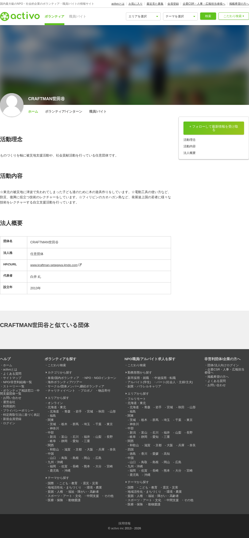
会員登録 (173, 3)
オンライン (55, 403)
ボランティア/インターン (63, 111)
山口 (53, 458)
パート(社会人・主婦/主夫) (174, 382)
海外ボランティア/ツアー (65, 382)
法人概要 (189, 152)
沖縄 (67, 470)
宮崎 (110, 466)
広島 (98, 458)
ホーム (33, 111)
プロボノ (87, 390)
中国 (51, 453)
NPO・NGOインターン (101, 378)
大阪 (90, 449)
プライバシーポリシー (18, 410)
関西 (51, 445)
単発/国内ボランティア (63, 378)
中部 (51, 432)
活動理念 (189, 139)
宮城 (90, 411)
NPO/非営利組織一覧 (17, 382)
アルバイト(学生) (139, 382)
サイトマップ (12, 378)
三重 (87, 441)
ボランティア (54, 16)
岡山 (87, 458)
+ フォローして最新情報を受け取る (213, 128)
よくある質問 (12, 373)
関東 (51, 420)
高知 (167, 453)
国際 (51, 483)
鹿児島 (54, 470)
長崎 (76, 466)
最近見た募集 (155, 3)
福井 (87, 437)
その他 (108, 496)
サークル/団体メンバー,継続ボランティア (76, 386)
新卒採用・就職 (138, 378)
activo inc (117, 528)
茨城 (53, 424)
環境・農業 (94, 487)
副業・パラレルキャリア (144, 386)
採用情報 (124, 523)
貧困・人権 (55, 491)
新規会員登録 (12, 419)
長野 (110, 437)
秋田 (101, 411)
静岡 (64, 441)
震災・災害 (90, 483)
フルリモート (137, 399)
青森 (67, 411)
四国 (131, 449)
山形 (113, 411)
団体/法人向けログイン (223, 365)
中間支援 (93, 496)
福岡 (53, 466)
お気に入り (135, 3)
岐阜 (53, 441)
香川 (144, 453)
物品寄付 (104, 390)
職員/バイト (77, 16)
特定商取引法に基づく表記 (21, 414)
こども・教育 (68, 483)
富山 (64, 437)
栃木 (64, 424)
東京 (110, 424)
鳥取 (64, 458)
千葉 (98, 424)
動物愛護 (74, 500)
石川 (76, 437)
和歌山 (54, 449)
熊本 (87, 466)
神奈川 (54, 428)
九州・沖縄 (55, 462)
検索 (208, 16)
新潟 (53, 437)
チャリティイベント (61, 390)
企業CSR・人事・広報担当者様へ (204, 3)
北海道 (54, 411)
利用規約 (9, 406)
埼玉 (87, 424)
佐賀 (64, 466)
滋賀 (67, 449)
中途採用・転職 (165, 378)
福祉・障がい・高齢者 (83, 491)
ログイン (9, 423)
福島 (53, 415)
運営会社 (9, 402)
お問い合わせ (12, 398)
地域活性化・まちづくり (64, 487)
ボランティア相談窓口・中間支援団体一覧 (20, 392)
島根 (76, 458)
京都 (79, 449)
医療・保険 (55, 500)
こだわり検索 (232, 16)
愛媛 (155, 453)
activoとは (117, 3)
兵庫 (101, 449)
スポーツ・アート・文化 (64, 496)
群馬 (76, 424)
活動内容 (189, 146)
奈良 (113, 449)
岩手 (79, 411)
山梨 (98, 437)
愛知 (76, 441)
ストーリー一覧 (13, 386)
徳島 (133, 453)
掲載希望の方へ (239, 3)
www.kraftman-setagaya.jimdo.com (54, 265)
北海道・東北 (57, 407)
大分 (98, 466)
